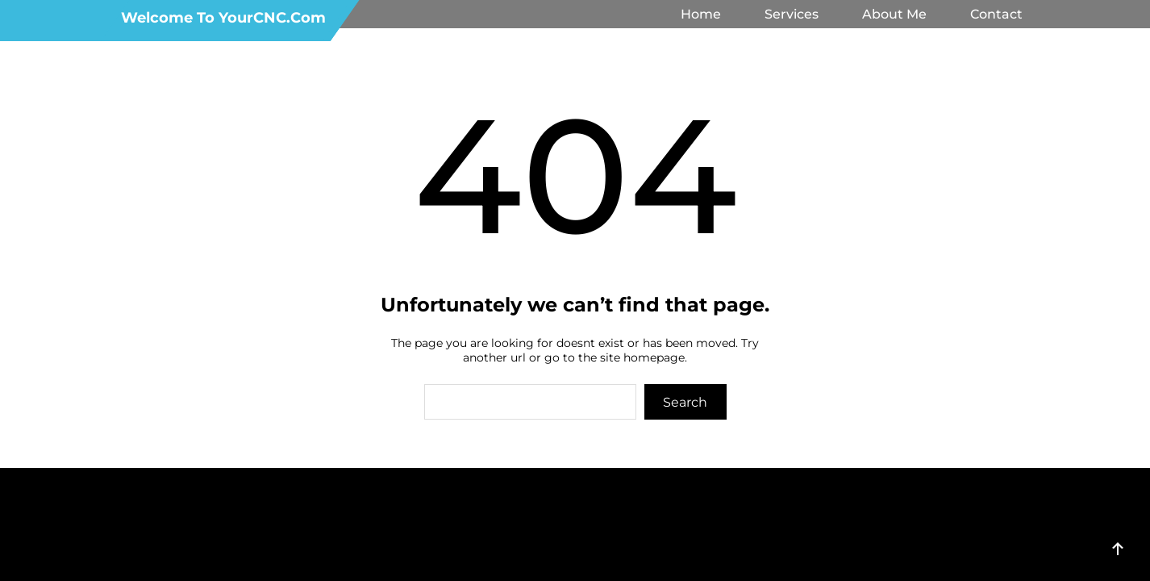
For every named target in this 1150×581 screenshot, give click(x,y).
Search (685, 402)
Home (701, 14)
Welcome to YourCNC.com (223, 18)
